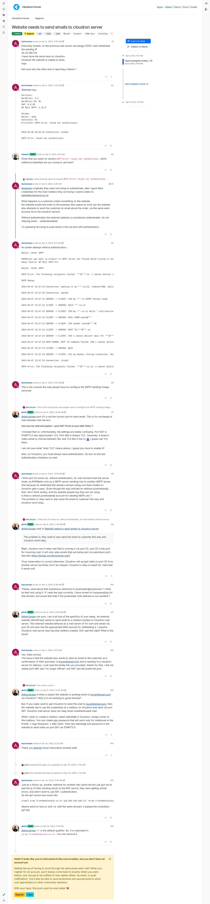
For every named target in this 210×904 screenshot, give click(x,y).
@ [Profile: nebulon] (26, 188)
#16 (112, 826)
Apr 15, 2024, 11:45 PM (52, 780)
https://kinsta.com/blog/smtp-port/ (51, 555)
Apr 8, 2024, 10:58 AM (53, 412)
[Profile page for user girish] (15, 414)
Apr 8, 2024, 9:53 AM (52, 382)
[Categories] (3, 3)
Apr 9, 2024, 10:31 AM (52, 650)
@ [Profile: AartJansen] (28, 416)
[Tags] (3, 15)
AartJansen (26, 41)
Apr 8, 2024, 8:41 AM (55, 154)
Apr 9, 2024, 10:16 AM (53, 612)
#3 (112, 154)
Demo (177, 7)
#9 (112, 524)
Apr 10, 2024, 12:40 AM (52, 743)
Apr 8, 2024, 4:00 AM (52, 41)
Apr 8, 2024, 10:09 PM (52, 473)
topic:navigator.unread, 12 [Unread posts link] (136, 84)
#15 (112, 780)
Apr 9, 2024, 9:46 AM (52, 584)
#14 (112, 743)
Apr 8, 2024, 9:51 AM (51, 243)
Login (30, 894)
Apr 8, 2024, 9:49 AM (52, 184)
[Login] (206, 3)
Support (29, 33)
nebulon (25, 154)
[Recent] (3, 9)
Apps (160, 7)
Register (20, 894)
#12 (112, 650)
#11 (112, 612)
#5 (112, 243)
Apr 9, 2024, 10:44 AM (53, 690)
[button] (3, 894)
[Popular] (3, 21)
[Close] (109, 859)
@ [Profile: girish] (38, 747)
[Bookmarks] (3, 27)
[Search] (3, 32)
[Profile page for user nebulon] (15, 156)
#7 (112, 412)
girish (24, 412)
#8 (112, 473)
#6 (112, 382)
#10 (112, 584)
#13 (112, 690)
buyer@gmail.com (69, 661)
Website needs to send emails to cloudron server (72, 528)
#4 (112, 184)
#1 (113, 41)
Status (168, 7)
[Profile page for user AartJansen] (15, 43)
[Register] (206, 9)
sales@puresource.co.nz (35, 195)
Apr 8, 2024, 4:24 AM (52, 85)
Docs (186, 7)
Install (194, 7)
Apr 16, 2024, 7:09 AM (53, 826)
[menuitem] (206, 3)
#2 (112, 85)
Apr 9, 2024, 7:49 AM (53, 524)
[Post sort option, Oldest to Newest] (138, 46)
